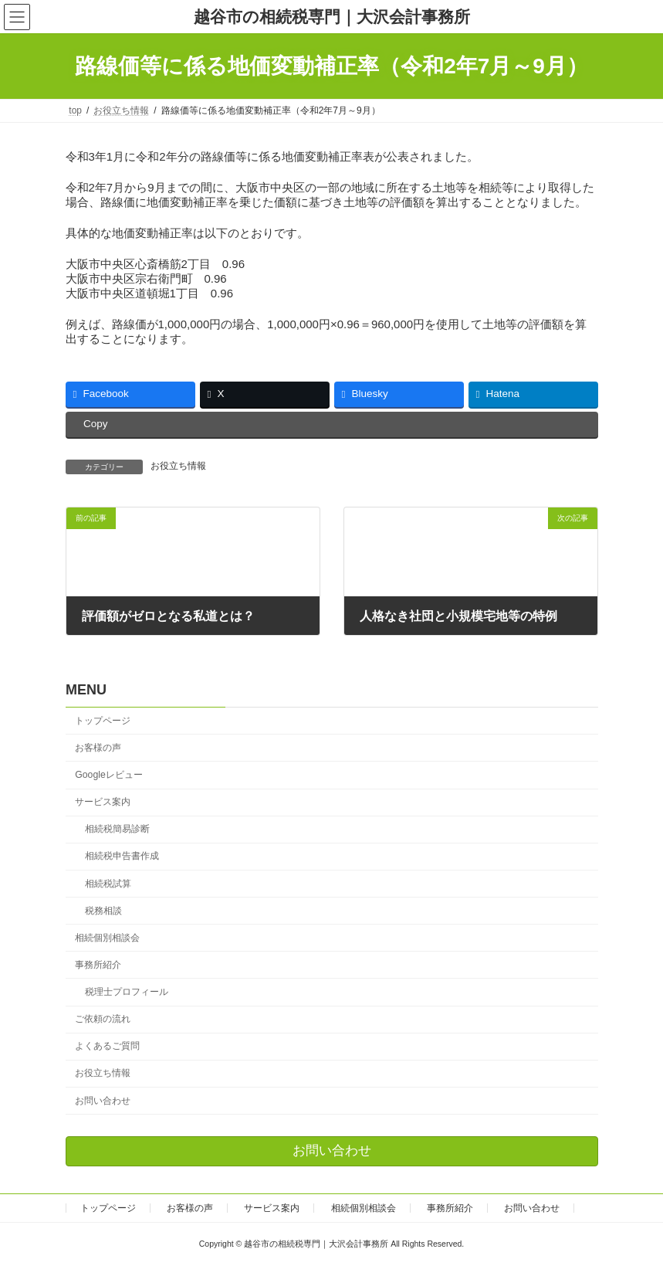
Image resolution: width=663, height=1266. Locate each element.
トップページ (102, 720)
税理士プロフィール (125, 991)
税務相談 (102, 910)
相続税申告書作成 (121, 856)
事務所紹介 (98, 964)
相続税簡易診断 (116, 829)
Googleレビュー (109, 774)
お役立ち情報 (178, 465)
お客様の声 (98, 747)
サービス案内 (102, 802)
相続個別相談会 (107, 937)
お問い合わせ (102, 1100)
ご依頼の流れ (102, 1019)
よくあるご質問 (107, 1046)
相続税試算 (107, 883)
